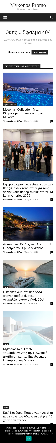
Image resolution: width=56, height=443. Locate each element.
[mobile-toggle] (5, 17)
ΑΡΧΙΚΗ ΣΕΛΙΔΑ (40, 52)
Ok (28, 438)
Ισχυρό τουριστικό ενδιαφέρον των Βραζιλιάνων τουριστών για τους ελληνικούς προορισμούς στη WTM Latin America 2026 (28, 190)
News (6, 179)
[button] (52, 17)
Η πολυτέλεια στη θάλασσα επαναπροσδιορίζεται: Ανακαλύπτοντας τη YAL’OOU (23, 295)
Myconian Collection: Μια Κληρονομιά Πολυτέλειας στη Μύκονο (24, 113)
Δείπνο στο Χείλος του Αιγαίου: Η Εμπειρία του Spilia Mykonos (27, 246)
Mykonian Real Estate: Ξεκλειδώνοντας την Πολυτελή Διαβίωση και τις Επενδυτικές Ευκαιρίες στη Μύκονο (25, 354)
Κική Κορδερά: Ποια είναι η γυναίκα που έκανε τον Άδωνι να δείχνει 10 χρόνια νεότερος (28, 416)
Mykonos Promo (10, 104)
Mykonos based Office (12, 121)
